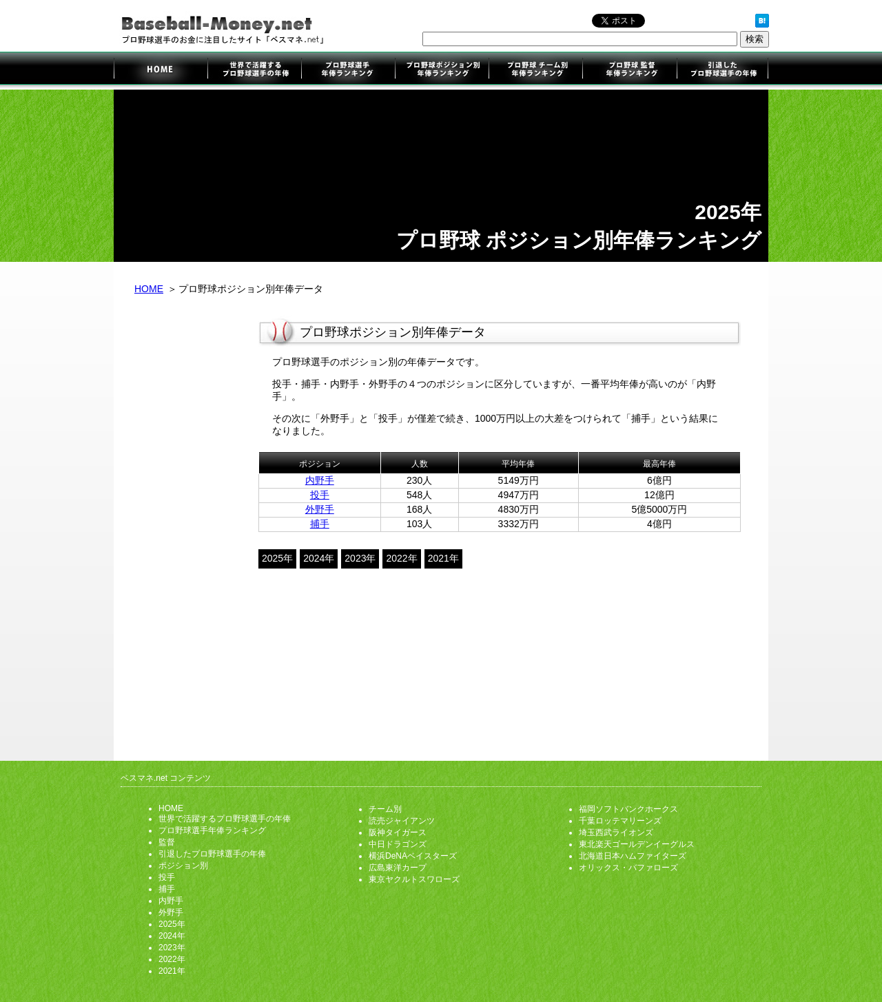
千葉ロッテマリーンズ (620, 821)
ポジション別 (183, 865)
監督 (166, 842)
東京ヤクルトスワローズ (414, 879)
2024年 (318, 558)
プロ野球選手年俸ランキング (348, 71)
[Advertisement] (186, 529)
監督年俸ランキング (628, 71)
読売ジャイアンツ (402, 821)
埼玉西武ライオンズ (616, 832)
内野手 (319, 480)
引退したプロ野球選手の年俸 (721, 71)
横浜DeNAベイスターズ (413, 856)
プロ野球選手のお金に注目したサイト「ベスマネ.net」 (160, 71)
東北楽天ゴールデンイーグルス (637, 844)
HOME (148, 288)
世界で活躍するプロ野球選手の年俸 (254, 71)
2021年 (443, 558)
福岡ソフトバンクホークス (628, 809)
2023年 (360, 558)
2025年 (277, 558)
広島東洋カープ (398, 867)
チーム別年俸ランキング (535, 71)
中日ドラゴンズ (398, 844)
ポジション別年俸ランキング (442, 71)
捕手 (319, 523)
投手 (319, 494)
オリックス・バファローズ (628, 867)
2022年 (401, 558)
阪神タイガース (398, 832)
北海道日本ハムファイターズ (632, 856)
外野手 (319, 509)
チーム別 (385, 809)
